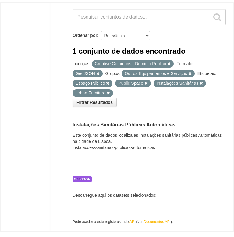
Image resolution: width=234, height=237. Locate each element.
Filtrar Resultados (94, 102)
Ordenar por (85, 35)
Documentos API (157, 222)
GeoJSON (82, 179)
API (132, 222)
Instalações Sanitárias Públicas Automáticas (124, 124)
